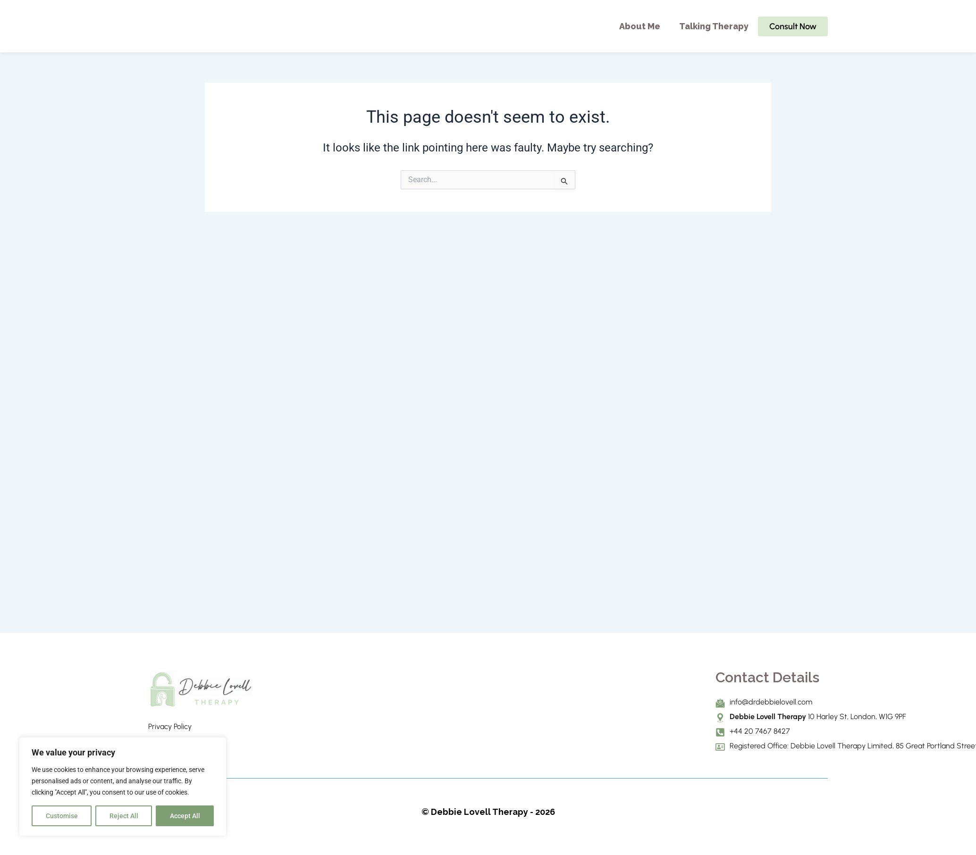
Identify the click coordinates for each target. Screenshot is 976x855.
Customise (62, 816)
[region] (123, 786)
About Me (639, 26)
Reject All (123, 816)
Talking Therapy (714, 26)
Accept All (185, 816)
